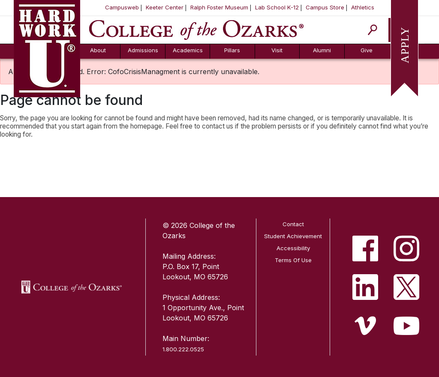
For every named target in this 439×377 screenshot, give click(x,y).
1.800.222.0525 (183, 349)
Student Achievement (293, 236)
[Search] (372, 29)
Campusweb (122, 7)
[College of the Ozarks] (196, 29)
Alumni (322, 50)
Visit (277, 50)
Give (367, 50)
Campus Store (325, 7)
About (98, 50)
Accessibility (293, 248)
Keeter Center (164, 7)
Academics (188, 50)
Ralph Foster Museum (219, 7)
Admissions (143, 50)
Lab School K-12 (277, 7)
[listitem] (365, 248)
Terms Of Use (293, 260)
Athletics (362, 7)
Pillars (232, 50)
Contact (293, 224)
